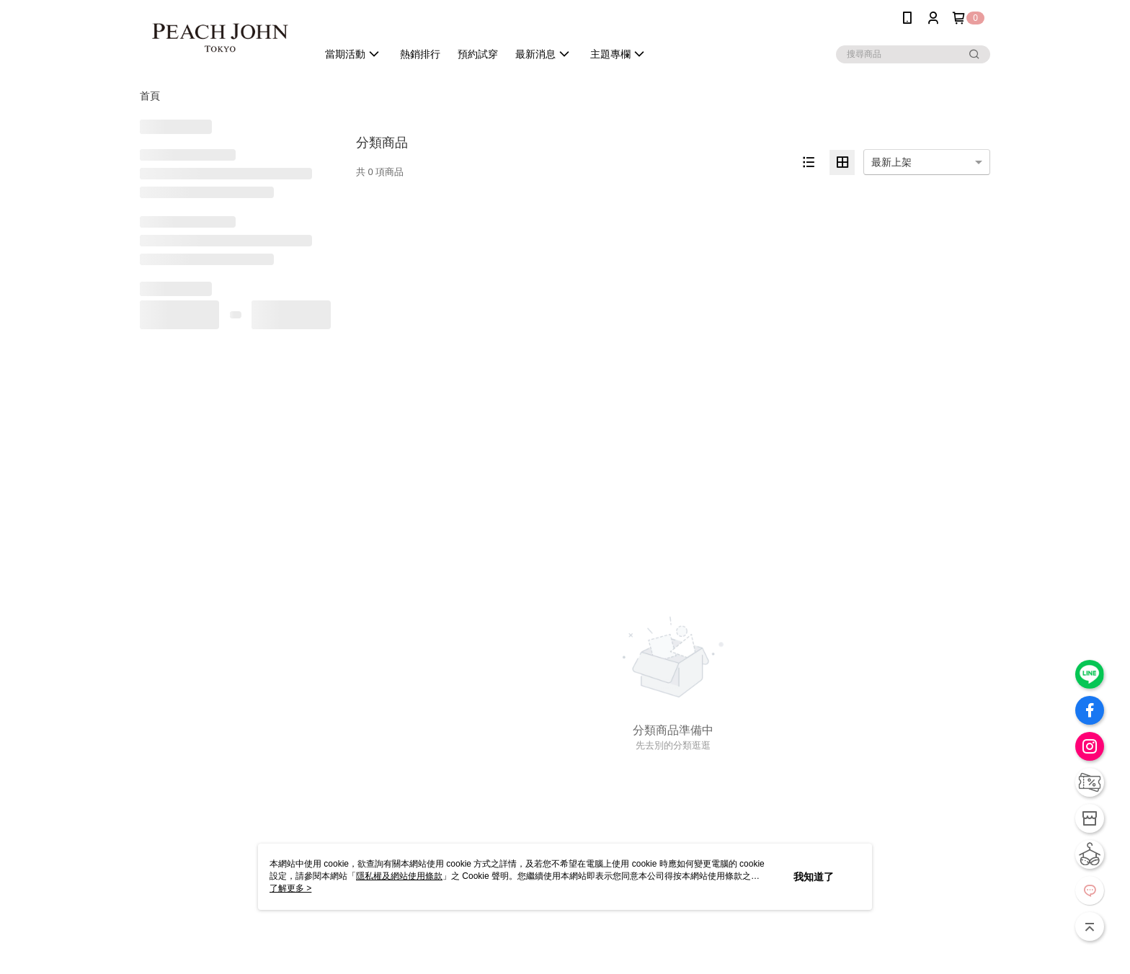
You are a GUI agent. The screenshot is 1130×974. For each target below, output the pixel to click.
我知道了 (813, 877)
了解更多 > (290, 888)
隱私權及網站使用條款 (399, 876)
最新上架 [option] (891, 162)
